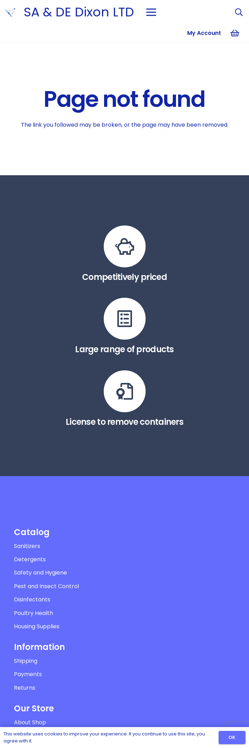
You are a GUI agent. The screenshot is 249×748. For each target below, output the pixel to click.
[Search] (238, 12)
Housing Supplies (36, 626)
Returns (24, 688)
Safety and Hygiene (40, 573)
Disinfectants (32, 599)
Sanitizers (27, 546)
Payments (28, 674)
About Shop (30, 722)
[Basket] (235, 33)
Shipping (25, 661)
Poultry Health (33, 613)
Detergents (30, 559)
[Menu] (151, 12)
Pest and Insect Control (46, 586)
